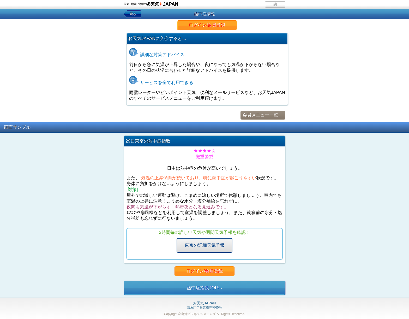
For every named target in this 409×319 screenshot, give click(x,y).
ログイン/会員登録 (207, 25)
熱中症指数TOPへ (204, 287)
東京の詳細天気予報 (205, 245)
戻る (133, 14)
